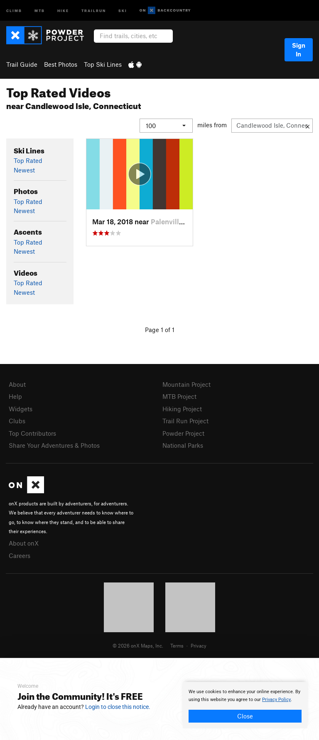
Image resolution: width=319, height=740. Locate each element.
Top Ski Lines (103, 64)
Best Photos (60, 64)
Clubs (17, 421)
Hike (63, 10)
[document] (245, 705)
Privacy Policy (276, 699)
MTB (39, 10)
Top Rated (28, 160)
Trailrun (93, 10)
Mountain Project (186, 384)
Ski (122, 10)
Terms (177, 645)
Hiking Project (182, 408)
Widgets (20, 408)
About (17, 384)
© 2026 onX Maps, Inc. (138, 645)
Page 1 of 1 (159, 329)
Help (15, 396)
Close (245, 716)
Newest (24, 169)
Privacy (198, 645)
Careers (19, 555)
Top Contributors (32, 433)
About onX (24, 543)
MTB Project (179, 396)
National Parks (182, 445)
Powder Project (183, 433)
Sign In (298, 49)
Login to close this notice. (117, 707)
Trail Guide (21, 64)
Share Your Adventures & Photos (54, 445)
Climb (14, 10)
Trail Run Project (185, 421)
